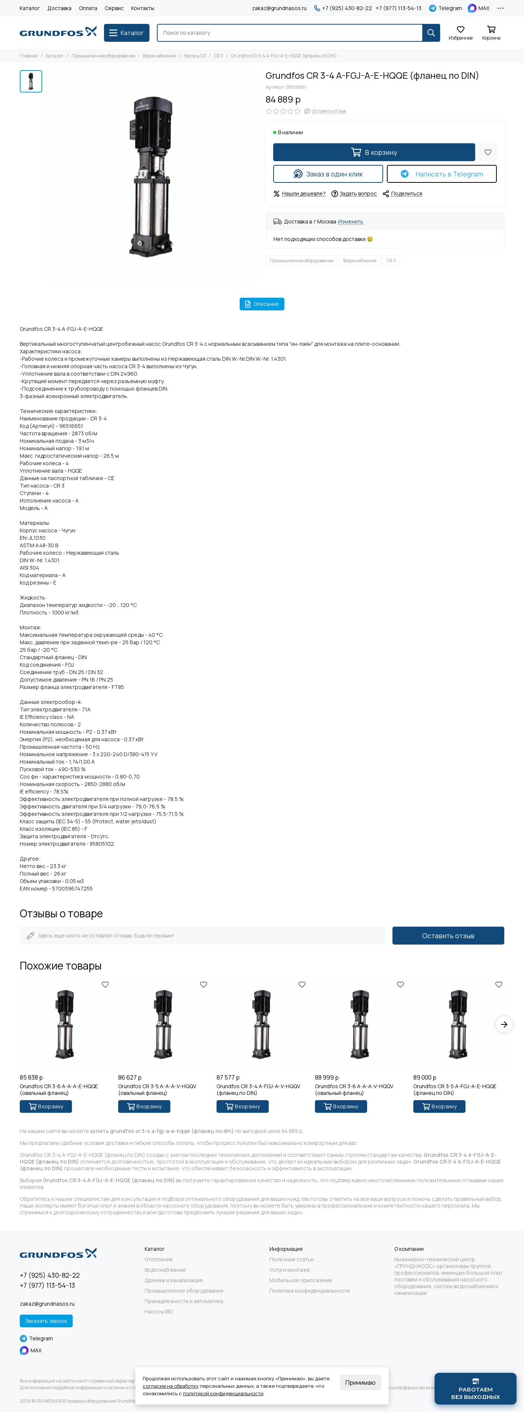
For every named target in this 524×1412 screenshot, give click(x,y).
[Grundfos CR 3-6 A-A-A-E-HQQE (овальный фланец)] (65, 1024)
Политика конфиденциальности (309, 1290)
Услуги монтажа (289, 1270)
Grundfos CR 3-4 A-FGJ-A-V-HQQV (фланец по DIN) (258, 1089)
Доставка (59, 8)
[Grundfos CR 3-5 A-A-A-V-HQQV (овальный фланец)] (163, 1024)
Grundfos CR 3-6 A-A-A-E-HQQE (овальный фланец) (59, 1089)
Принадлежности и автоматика (184, 1301)
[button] (504, 1024)
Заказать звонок (46, 1320)
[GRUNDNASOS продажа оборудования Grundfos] (58, 33)
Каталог (30, 8)
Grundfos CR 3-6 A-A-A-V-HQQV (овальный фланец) (354, 1089)
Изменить (350, 222)
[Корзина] (491, 33)
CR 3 (218, 56)
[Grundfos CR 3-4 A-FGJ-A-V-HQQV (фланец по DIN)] (262, 1024)
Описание (262, 303)
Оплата (88, 8)
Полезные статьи (291, 1259)
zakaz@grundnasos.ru (279, 8)
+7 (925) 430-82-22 (343, 8)
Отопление (159, 1259)
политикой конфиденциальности (223, 1393)
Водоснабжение (159, 56)
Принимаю (360, 1382)
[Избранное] (461, 33)
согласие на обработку (171, 1386)
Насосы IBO (159, 1311)
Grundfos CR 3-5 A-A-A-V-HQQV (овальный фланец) (157, 1089)
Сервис (114, 8)
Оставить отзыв (448, 935)
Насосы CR (195, 56)
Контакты (142, 8)
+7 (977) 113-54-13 (399, 8)
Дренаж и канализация (174, 1280)
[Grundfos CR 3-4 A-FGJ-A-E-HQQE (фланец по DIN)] (152, 176)
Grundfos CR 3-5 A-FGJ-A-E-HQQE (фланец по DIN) (454, 1089)
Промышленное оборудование (103, 56)
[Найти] (431, 33)
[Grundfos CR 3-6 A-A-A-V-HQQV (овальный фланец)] (360, 1024)
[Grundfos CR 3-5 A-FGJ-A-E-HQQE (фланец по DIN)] (458, 1024)
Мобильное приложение (300, 1280)
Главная (29, 56)
